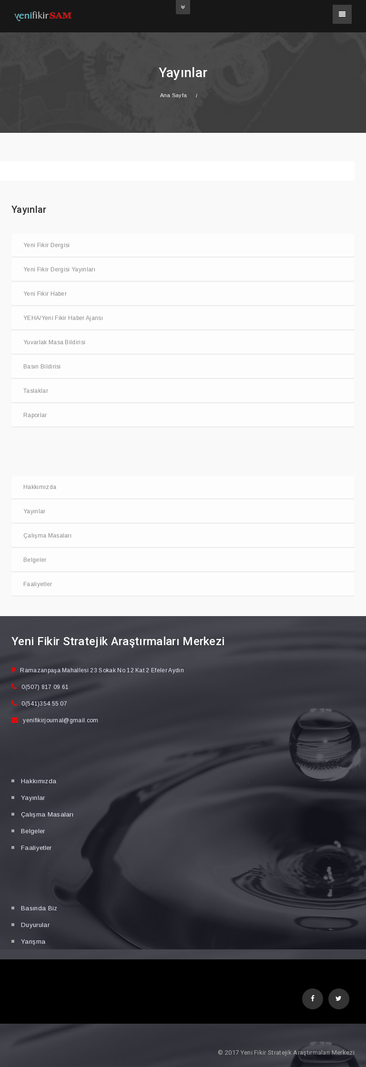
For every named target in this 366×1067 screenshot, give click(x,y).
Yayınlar (34, 511)
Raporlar (35, 415)
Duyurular (35, 924)
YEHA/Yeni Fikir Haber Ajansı (63, 318)
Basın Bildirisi (42, 366)
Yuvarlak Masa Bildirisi (54, 342)
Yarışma (33, 941)
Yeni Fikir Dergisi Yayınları (59, 269)
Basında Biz (39, 908)
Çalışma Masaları (47, 535)
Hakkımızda (39, 487)
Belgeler (35, 560)
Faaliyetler (37, 584)
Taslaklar (35, 391)
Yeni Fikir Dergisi (46, 245)
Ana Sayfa (173, 95)
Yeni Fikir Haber (45, 293)
